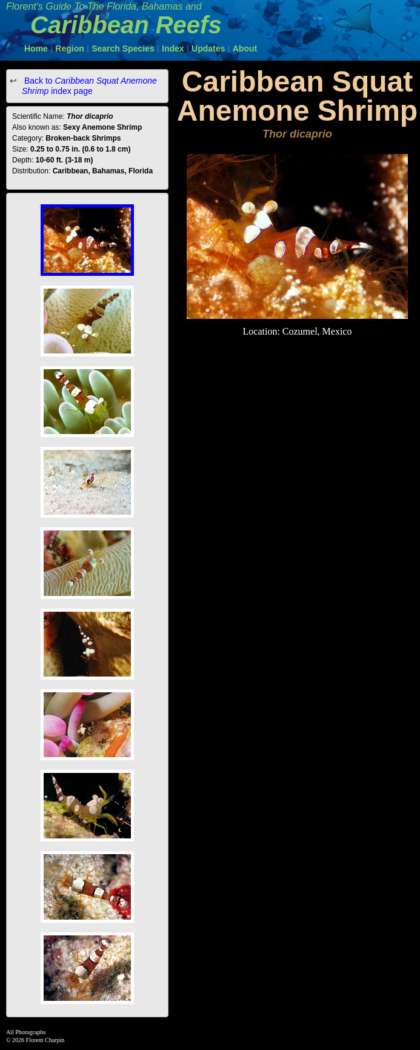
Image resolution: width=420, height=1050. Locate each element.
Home (36, 48)
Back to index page (89, 86)
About (245, 48)
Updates (208, 48)
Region (69, 48)
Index (173, 48)
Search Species (123, 48)
